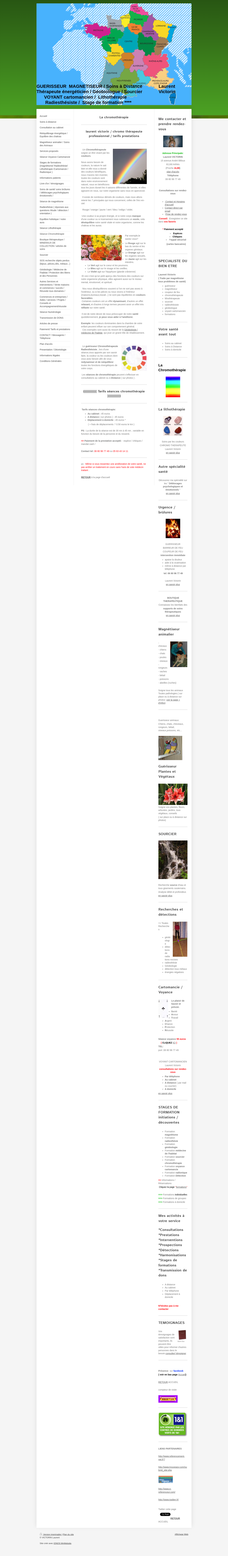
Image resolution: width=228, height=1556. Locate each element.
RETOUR (163, 1382)
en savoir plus (173, 452)
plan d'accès (173, 171)
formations (181, 1187)
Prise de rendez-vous (176, 214)
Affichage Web (181, 1534)
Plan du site (68, 1534)
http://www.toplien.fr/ (168, 1499)
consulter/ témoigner (176, 1353)
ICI (174, 1042)
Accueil (182, 1374)
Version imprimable (51, 1534)
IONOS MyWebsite (62, 1543)
